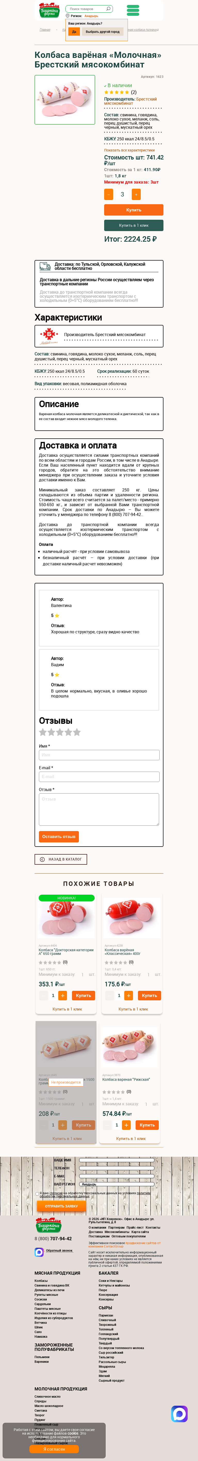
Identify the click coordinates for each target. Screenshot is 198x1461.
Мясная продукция (57, 1273)
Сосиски (41, 1299)
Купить (133, 210)
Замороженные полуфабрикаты (54, 1347)
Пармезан (106, 1315)
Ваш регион (64, 1184)
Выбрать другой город (103, 31)
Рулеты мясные (46, 1294)
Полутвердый (109, 1338)
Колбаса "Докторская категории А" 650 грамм (66, 951)
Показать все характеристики (129, 150)
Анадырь (91, 15)
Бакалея (108, 1273)
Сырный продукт (112, 1380)
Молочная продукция (61, 1389)
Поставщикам (99, 1236)
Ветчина (41, 1322)
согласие (56, 1193)
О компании (97, 1227)
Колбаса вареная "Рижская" (126, 1079)
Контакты (153, 1227)
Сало (38, 1332)
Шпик (39, 1327)
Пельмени (42, 1357)
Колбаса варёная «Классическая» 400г (123, 951)
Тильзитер (106, 1357)
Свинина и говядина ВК (52, 1285)
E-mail (59, 1176)
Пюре (103, 1290)
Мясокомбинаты (117, 1232)
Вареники (42, 1361)
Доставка (96, 1232)
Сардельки (43, 1304)
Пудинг (40, 1420)
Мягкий (104, 1376)
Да (74, 31)
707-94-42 (53, 1238)
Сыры (105, 1308)
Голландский (108, 1334)
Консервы (106, 1299)
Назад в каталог (65, 859)
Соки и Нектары (111, 1281)
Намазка (41, 1336)
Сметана (41, 1410)
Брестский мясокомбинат (130, 101)
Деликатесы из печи (49, 1290)
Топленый (106, 1329)
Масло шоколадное (49, 1406)
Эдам (103, 1371)
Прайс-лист (135, 1227)
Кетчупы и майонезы (114, 1285)
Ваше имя (62, 1160)
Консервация (108, 1294)
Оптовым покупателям (129, 1236)
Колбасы (41, 1281)
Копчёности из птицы (51, 1313)
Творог (40, 1415)
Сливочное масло (48, 1396)
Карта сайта (140, 1232)
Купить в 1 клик (133, 225)
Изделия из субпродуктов (54, 1318)
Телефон (61, 1168)
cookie (73, 1433)
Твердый (105, 1343)
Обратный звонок (59, 1250)
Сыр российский (111, 1352)
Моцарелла (107, 1366)
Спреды (40, 1401)
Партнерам (116, 1227)
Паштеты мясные (48, 1308)
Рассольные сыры (112, 1362)
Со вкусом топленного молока (121, 1348)
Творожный (107, 1324)
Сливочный (107, 1320)
